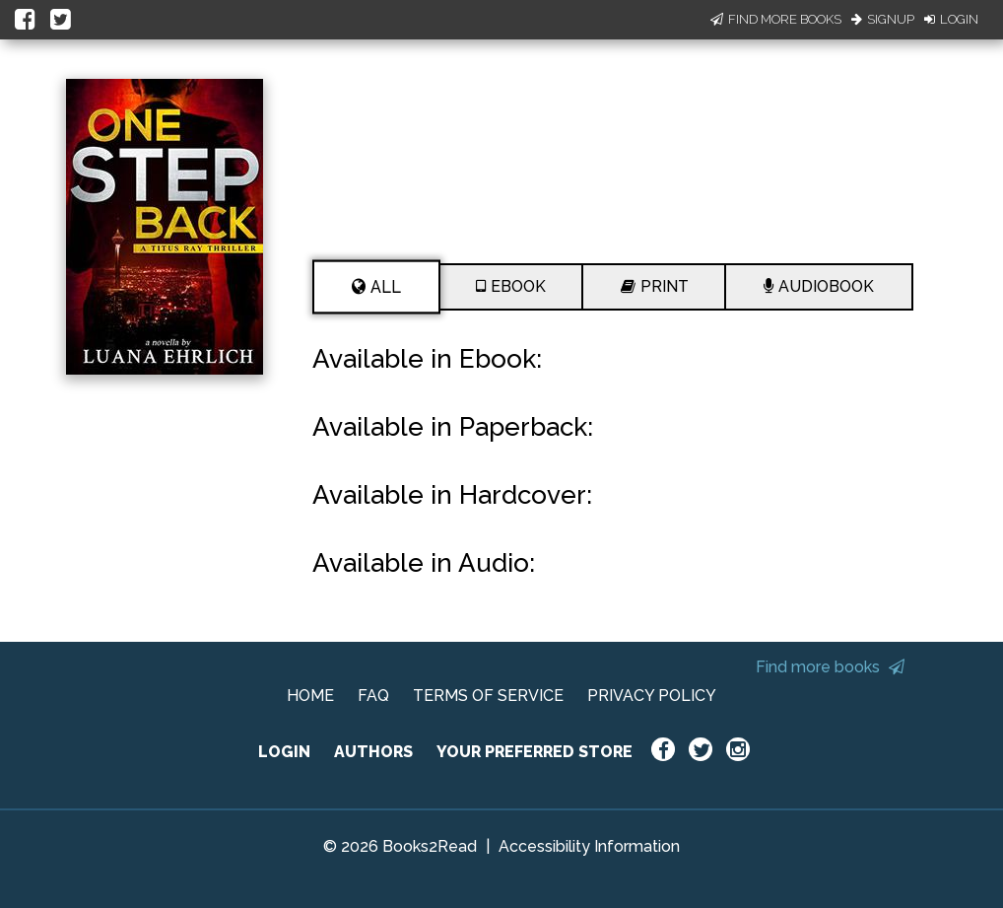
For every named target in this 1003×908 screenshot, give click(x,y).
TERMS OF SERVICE (488, 695)
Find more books (830, 667)
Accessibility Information (589, 846)
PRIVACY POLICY (651, 695)
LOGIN (284, 751)
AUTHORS (373, 751)
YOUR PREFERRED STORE (534, 751)
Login (951, 19)
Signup (882, 19)
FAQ (373, 695)
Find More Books (775, 19)
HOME (310, 695)
